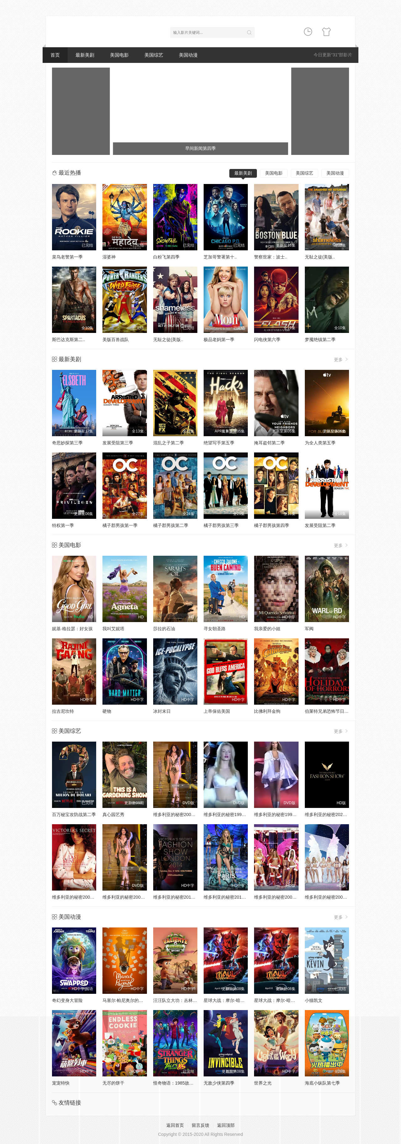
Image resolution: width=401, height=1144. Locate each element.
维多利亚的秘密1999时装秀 (281, 814)
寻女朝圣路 (215, 628)
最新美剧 (85, 55)
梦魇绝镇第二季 (320, 339)
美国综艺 (153, 55)
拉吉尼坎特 (63, 711)
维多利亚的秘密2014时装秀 (180, 897)
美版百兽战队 (115, 339)
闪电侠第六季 (267, 339)
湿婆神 (109, 256)
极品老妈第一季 (219, 339)
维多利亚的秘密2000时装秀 (180, 814)
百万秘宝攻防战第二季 (74, 814)
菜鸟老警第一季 (67, 256)
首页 (55, 55)
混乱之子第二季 (168, 442)
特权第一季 (63, 525)
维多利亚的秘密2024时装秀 (331, 814)
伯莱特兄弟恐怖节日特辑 (329, 711)
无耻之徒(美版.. (320, 256)
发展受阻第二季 (320, 525)
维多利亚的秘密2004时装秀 (331, 897)
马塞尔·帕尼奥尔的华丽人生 (129, 1000)
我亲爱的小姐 (267, 628)
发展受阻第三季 (117, 442)
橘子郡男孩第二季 (170, 525)
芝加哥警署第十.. (220, 256)
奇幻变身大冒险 (67, 1000)
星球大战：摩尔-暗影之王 (228, 1000)
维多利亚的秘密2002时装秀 (129, 897)
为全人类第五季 (320, 442)
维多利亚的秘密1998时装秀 (230, 814)
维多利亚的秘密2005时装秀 (281, 897)
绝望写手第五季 (219, 442)
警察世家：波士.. (270, 256)
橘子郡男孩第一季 (120, 525)
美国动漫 (188, 55)
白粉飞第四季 (166, 256)
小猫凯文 (313, 1000)
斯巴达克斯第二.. (68, 339)
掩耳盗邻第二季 (269, 442)
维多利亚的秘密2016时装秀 (230, 897)
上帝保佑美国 (217, 711)
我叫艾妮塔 (113, 628)
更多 (341, 359)
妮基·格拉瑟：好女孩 (72, 628)
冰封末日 (162, 711)
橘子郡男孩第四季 (271, 525)
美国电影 (119, 55)
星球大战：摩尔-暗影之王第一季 (285, 1000)
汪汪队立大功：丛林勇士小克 (181, 1000)
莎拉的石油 (164, 628)
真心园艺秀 (113, 814)
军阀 (309, 628)
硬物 (106, 711)
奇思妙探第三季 (67, 442)
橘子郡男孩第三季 (221, 525)
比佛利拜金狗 (267, 711)
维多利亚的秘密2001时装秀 (79, 897)
